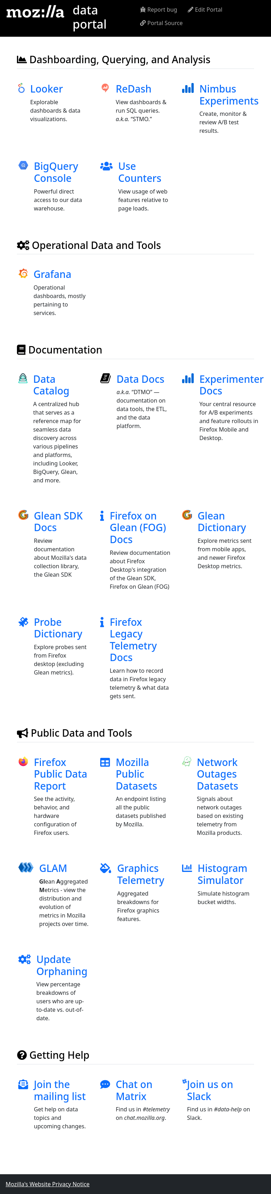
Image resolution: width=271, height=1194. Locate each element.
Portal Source (161, 23)
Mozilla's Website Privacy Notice (48, 1184)
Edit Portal (205, 9)
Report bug (158, 9)
